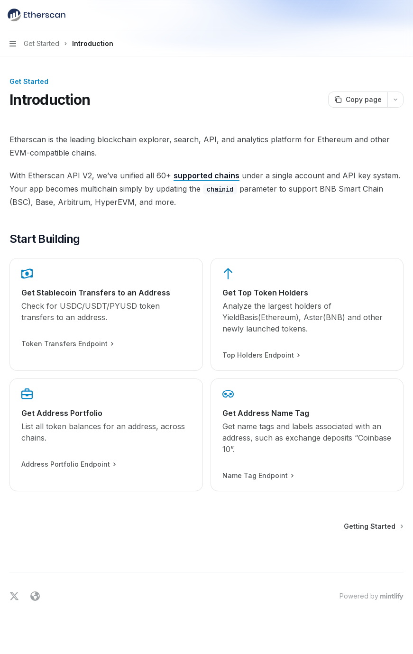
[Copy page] (357, 100)
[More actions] (400, 15)
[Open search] (382, 15)
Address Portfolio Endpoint (68, 464)
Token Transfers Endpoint (67, 344)
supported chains (206, 175)
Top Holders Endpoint (260, 355)
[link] (106, 314)
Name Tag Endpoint (257, 475)
